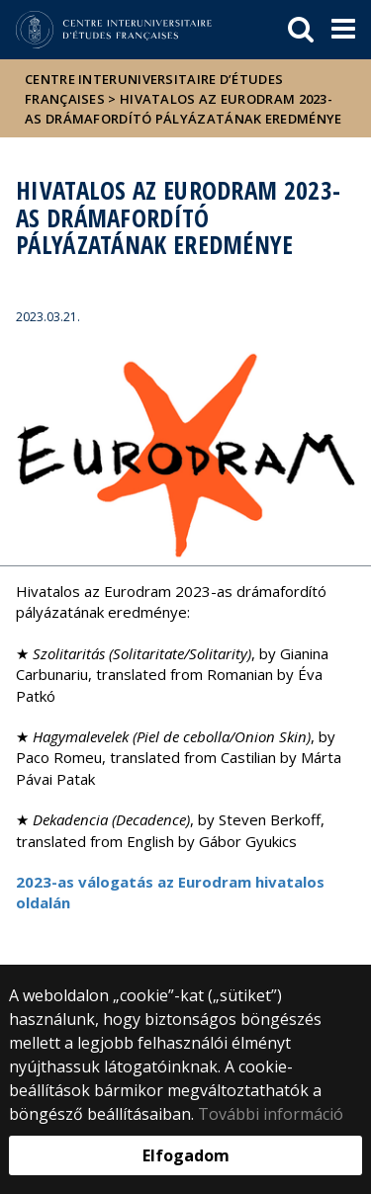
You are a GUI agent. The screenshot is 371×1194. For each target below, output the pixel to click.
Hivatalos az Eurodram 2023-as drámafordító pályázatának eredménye (183, 109)
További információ (270, 1114)
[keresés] (301, 29)
